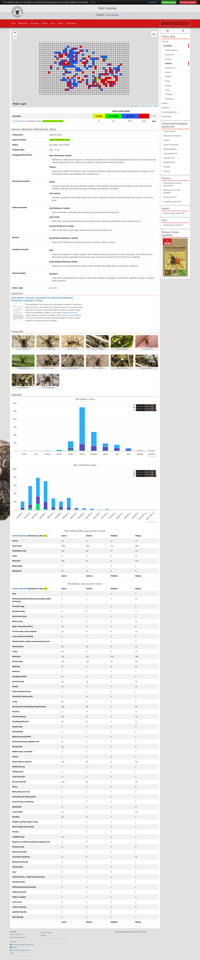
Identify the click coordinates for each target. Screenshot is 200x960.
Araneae (165, 41)
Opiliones (165, 108)
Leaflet (134, 106)
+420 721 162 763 (16, 934)
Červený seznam (170, 197)
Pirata (167, 81)
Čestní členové (169, 131)
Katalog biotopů (169, 149)
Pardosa (168, 77)
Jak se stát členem (171, 145)
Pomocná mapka (46, 932)
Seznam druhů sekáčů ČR (173, 213)
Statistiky (43, 935)
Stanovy (166, 171)
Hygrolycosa (170, 68)
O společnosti (169, 158)
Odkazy (45, 23)
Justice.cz (13, 942)
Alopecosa (169, 55)
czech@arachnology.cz (19, 937)
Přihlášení (72, 23)
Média (60, 23)
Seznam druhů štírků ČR (173, 225)
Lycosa (168, 72)
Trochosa (169, 94)
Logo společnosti (170, 153)
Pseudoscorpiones (169, 112)
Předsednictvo (169, 162)
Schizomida (166, 116)
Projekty (166, 167)
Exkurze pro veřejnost (172, 136)
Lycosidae (112, 14)
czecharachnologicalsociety (20, 950)
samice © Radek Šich (23, 349)
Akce (53, 23)
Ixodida (165, 103)
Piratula (168, 85)
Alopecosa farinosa (69, 313)
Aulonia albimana (32, 315)
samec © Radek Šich (47, 349)
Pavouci (14, 947)
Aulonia (168, 63)
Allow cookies (169, 2)
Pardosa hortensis (63, 315)
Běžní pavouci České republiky (171, 191)
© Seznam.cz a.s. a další (149, 106)
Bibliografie (23, 23)
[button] (76, 55)
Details (93, 2)
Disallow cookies (188, 2)
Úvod (13, 23)
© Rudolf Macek (72, 349)
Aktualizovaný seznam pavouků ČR (172, 184)
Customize (152, 2)
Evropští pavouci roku (172, 201)
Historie (166, 140)
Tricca (167, 90)
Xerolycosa (169, 99)
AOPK (12, 953)
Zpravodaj (35, 23)
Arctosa (168, 59)
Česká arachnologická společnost (22, 944)
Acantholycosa (171, 50)
